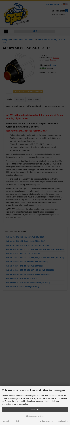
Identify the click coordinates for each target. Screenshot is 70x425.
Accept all (35, 409)
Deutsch (5, 421)
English (16, 421)
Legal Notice (62, 421)
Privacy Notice (46, 421)
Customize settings (35, 416)
